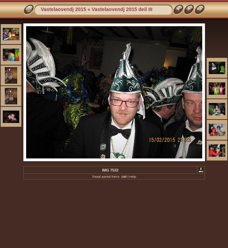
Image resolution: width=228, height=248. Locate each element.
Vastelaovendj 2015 (63, 9)
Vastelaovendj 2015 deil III (122, 9)
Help (132, 176)
